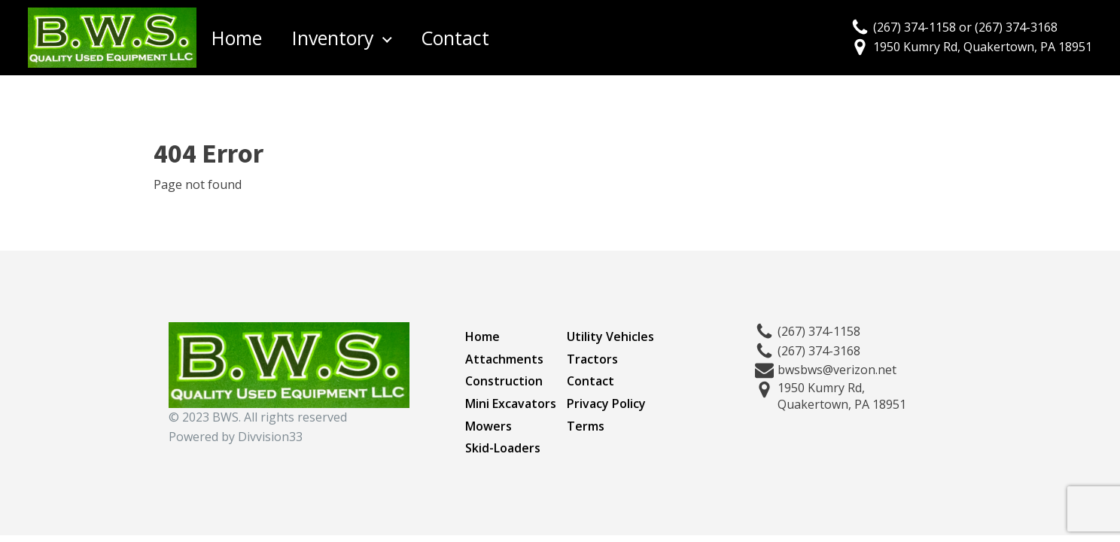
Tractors (592, 359)
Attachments (504, 359)
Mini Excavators (510, 403)
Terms (585, 426)
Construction (504, 381)
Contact (455, 37)
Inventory (333, 37)
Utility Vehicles (610, 336)
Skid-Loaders (502, 448)
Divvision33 (270, 436)
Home (237, 37)
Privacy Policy (606, 403)
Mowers (488, 426)
